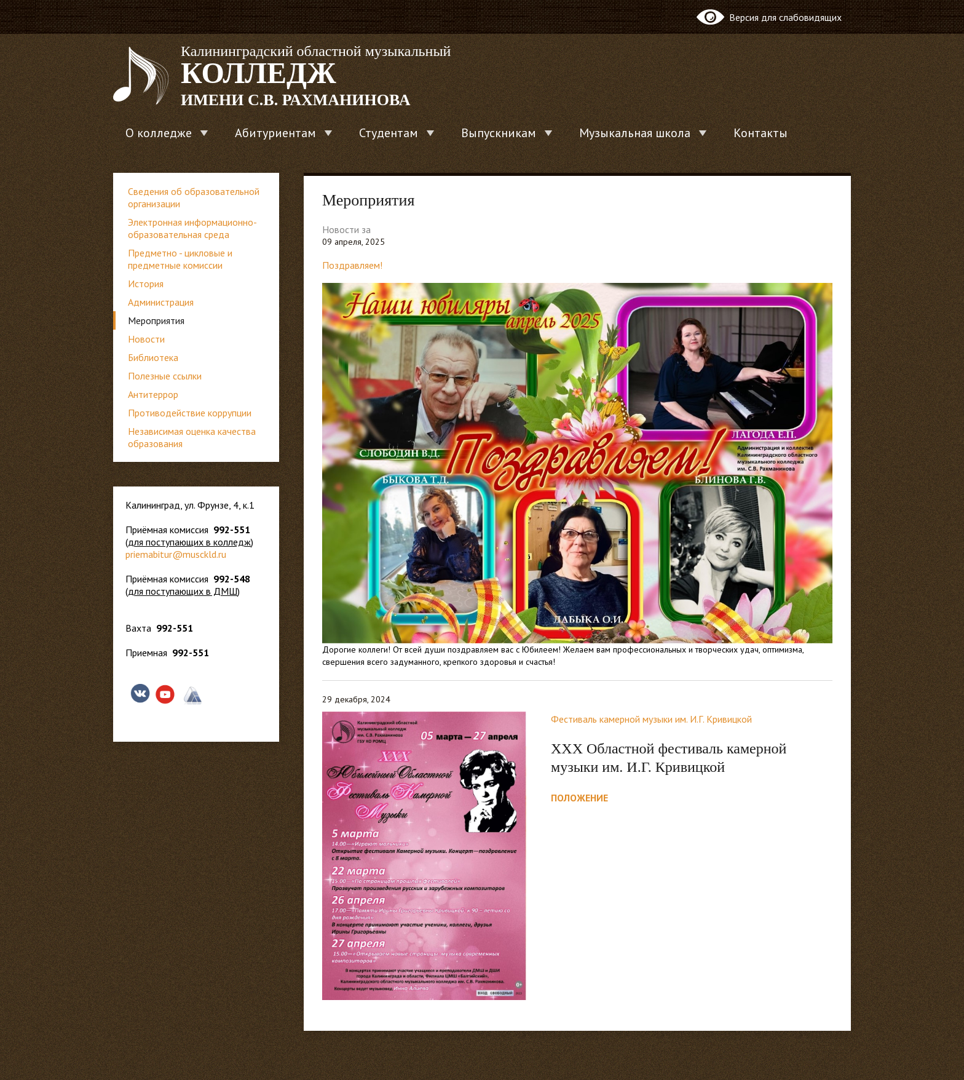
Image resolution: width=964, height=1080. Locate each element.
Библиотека (153, 357)
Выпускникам (498, 133)
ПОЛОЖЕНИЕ (579, 798)
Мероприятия (156, 320)
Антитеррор (153, 394)
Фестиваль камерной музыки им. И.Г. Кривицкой (651, 719)
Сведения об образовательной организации (193, 197)
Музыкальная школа (634, 133)
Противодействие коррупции (189, 413)
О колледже (158, 133)
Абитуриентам (275, 133)
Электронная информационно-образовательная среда (192, 228)
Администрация (161, 302)
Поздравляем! (352, 265)
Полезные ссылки (165, 376)
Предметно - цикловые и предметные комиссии (180, 259)
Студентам (388, 133)
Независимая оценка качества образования (192, 437)
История (146, 283)
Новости (146, 339)
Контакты (760, 133)
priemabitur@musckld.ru (175, 554)
